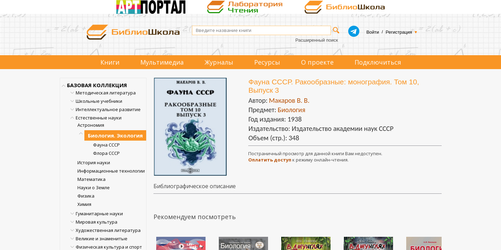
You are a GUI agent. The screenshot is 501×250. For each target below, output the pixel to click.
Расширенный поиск (316, 40)
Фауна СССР (106, 145)
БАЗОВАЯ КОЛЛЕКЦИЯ (97, 85)
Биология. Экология (115, 135)
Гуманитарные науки (99, 213)
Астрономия (90, 125)
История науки (93, 162)
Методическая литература (106, 93)
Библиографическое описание (194, 186)
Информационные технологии (111, 171)
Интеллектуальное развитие (108, 109)
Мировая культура (96, 222)
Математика (91, 179)
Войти (372, 32)
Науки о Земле (93, 187)
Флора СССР (106, 153)
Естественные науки (99, 118)
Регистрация (399, 32)
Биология (292, 110)
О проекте (317, 62)
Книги (109, 62)
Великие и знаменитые (101, 238)
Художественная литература (108, 230)
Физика (85, 196)
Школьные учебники (99, 101)
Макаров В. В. (289, 100)
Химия (84, 204)
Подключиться (377, 62)
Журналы (218, 62)
